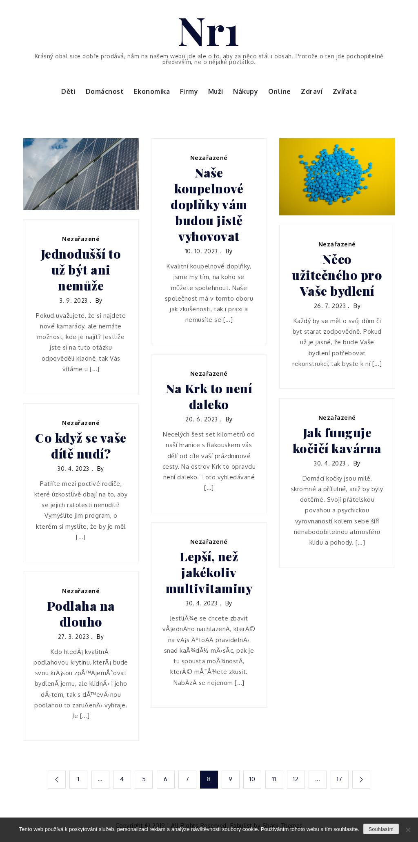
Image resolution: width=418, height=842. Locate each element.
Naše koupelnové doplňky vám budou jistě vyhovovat (209, 204)
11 (274, 779)
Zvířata (345, 91)
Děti (68, 91)
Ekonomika (152, 91)
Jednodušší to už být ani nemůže (81, 270)
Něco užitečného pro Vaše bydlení (337, 275)
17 (340, 779)
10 (253, 779)
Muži (215, 91)
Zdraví (311, 91)
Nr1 (209, 30)
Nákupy (245, 91)
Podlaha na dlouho (81, 614)
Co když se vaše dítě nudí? (81, 446)
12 (296, 779)
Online (279, 91)
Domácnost (105, 91)
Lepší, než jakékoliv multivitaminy (209, 572)
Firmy (189, 91)
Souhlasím (381, 829)
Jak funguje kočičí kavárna (337, 440)
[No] (408, 830)
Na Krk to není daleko (209, 396)
